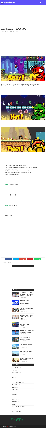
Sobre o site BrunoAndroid (17, 420)
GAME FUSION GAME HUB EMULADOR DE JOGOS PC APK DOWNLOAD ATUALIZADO (27, 294)
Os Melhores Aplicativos (18, 406)
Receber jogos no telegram (17, 419)
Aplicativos (14, 384)
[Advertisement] (23, 16)
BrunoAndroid (11, 426)
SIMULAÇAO (14, 389)
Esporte (14, 394)
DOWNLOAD (7, 184)
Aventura (14, 379)
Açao (13, 370)
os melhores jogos (16, 382)
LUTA (13, 396)
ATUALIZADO (14, 375)
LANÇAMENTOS (15, 367)
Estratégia (14, 401)
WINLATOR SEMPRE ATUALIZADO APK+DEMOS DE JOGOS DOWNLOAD (26, 302)
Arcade (14, 392)
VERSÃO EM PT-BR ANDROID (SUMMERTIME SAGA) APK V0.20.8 (26, 317)
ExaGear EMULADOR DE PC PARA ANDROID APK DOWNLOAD (26, 324)
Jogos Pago (15, 399)
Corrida (14, 387)
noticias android (16, 411)
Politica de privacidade (16, 418)
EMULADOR (14, 404)
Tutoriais (14, 409)
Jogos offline (15, 372)
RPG (13, 377)
